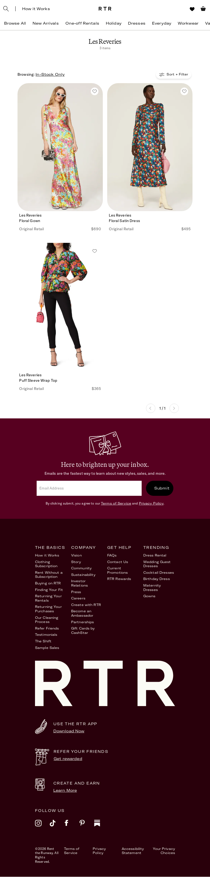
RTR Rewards (119, 579)
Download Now (68, 731)
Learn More (65, 790)
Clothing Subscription (46, 564)
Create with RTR (86, 605)
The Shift (43, 641)
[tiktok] (57, 827)
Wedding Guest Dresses (157, 564)
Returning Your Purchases (48, 609)
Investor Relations (79, 583)
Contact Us (117, 562)
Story (76, 562)
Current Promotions (117, 570)
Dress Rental (154, 555)
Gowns (149, 596)
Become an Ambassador (82, 613)
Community (81, 568)
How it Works (36, 8)
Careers (78, 598)
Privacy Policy (151, 504)
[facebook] (72, 827)
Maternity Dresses (152, 588)
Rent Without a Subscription (49, 575)
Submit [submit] (162, 488)
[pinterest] (86, 827)
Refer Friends (47, 629)
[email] (89, 488)
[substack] (101, 827)
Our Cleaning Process (46, 620)
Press (76, 592)
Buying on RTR (48, 583)
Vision (76, 555)
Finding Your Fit (49, 590)
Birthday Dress (156, 579)
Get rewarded (68, 758)
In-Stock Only (50, 74)
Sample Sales (47, 648)
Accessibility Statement (133, 851)
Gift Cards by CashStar (83, 631)
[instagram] (42, 827)
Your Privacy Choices (164, 851)
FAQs (111, 555)
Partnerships (82, 622)
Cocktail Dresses (158, 573)
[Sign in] (182, 9)
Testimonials (46, 635)
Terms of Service (116, 504)
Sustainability (83, 575)
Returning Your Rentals (48, 598)
